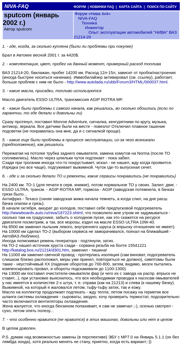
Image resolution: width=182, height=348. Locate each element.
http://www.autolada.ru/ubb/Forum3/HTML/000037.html (117, 82)
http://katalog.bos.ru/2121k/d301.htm (35, 250)
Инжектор (94, 27)
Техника (89, 23)
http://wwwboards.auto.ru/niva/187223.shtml (42, 212)
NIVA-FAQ (87, 18)
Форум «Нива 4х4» (93, 13)
